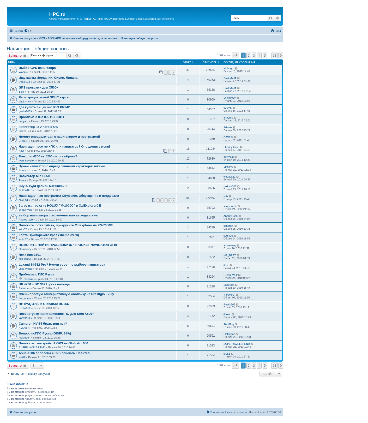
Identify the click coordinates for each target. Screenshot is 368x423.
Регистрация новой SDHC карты (44, 97)
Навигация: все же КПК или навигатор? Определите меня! (64, 146)
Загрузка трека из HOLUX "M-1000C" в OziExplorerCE (60, 205)
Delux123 (24, 81)
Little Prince (25, 268)
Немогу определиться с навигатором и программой (59, 136)
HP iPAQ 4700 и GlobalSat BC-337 (44, 304)
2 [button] (248, 55)
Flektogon (24, 337)
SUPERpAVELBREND (32, 347)
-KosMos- (229, 294)
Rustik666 (24, 308)
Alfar (21, 150)
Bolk (21, 91)
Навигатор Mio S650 (34, 176)
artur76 (23, 229)
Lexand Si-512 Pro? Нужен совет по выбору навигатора (62, 264)
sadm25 (23, 239)
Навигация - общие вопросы (38, 48)
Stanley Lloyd (231, 147)
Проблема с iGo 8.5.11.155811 (41, 117)
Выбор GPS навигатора (37, 68)
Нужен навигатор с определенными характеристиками (62, 166)
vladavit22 (229, 176)
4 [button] (259, 55)
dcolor (227, 314)
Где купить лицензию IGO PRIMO (44, 107)
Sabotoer (24, 288)
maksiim (28, 279)
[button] (235, 55)
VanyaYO (24, 317)
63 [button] (274, 55)
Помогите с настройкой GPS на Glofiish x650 (53, 343)
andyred (23, 121)
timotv (22, 170)
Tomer (22, 180)
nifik (225, 196)
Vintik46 (228, 166)
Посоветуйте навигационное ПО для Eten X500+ (56, 314)
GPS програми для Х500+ (38, 87)
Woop (22, 72)
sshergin (228, 225)
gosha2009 (25, 111)
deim (226, 265)
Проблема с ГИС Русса (36, 274)
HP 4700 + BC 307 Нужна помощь (44, 284)
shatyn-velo (25, 209)
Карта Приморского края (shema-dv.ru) (49, 235)
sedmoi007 (25, 190)
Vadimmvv (25, 101)
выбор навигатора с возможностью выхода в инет (59, 215)
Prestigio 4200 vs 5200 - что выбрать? (48, 156)
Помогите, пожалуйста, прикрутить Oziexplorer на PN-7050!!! (66, 225)
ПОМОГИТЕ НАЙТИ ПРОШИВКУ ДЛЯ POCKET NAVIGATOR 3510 (68, 245)
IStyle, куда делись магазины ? (43, 186)
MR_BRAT (25, 258)
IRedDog (228, 324)
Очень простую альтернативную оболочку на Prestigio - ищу (66, 294)
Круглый (228, 156)
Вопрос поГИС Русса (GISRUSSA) (45, 333)
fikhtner (23, 131)
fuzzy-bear (25, 298)
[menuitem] (29, 31)
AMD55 (23, 327)
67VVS (227, 107)
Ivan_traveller (27, 160)
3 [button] (254, 55)
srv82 (22, 357)
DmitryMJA (229, 78)
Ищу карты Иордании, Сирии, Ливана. (48, 77)
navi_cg (23, 199)
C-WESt (23, 140)
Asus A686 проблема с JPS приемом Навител (54, 353)
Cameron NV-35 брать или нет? (43, 323)
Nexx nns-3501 (30, 254)
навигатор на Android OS (38, 127)
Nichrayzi (228, 68)
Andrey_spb (26, 219)
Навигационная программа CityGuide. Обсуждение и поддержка (69, 195)
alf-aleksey (25, 249)
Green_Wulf (230, 275)
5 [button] (265, 55)
